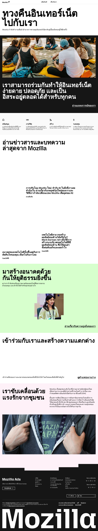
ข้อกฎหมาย (83, 502)
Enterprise (68, 482)
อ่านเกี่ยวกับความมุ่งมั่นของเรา (80, 326)
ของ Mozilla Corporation (33, 502)
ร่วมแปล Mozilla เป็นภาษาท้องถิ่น (55, 484)
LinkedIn (91, 481)
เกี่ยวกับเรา (53, 2)
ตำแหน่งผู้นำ (38, 480)
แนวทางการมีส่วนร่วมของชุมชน (66, 505)
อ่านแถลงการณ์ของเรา (84, 105)
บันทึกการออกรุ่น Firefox (71, 488)
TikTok (93, 481)
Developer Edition (70, 480)
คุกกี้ (78, 502)
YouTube (93, 487)
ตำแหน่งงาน (38, 484)
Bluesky (86, 481)
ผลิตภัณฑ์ (44, 2)
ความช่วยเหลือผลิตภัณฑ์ (56, 480)
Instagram (89, 481)
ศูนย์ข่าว (37, 482)
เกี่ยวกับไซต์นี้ (78, 505)
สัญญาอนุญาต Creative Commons (17, 506)
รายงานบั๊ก (53, 482)
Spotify (95, 481)
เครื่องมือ (67, 484)
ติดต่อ (36, 486)
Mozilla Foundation (10, 502)
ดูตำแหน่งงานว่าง (87, 377)
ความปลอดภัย (54, 487)
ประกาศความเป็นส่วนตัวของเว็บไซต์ (67, 502)
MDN (66, 486)
